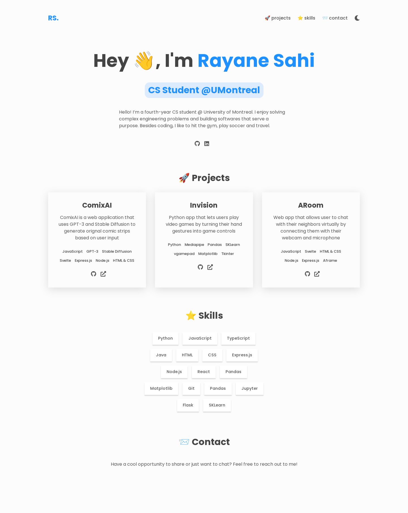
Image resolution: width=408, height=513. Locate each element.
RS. (53, 18)
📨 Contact (335, 18)
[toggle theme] (357, 18)
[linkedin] (206, 145)
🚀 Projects (278, 18)
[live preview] (103, 275)
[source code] (94, 275)
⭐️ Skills (306, 18)
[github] (197, 145)
